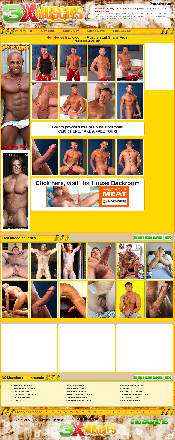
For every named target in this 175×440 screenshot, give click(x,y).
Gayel (126, 388)
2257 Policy (23, 419)
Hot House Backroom (65, 37)
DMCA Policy (41, 419)
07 (83, 412)
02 (53, 412)
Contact (58, 419)
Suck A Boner (22, 385)
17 (142, 412)
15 (130, 412)
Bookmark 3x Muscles (154, 237)
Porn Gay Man (78, 397)
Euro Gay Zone (132, 391)
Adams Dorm (130, 397)
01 (47, 412)
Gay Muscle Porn (42, 13)
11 (107, 412)
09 (95, 412)
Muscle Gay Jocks (80, 394)
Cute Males (21, 391)
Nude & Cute (75, 385)
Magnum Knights (79, 400)
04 (65, 412)
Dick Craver (21, 397)
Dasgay (18, 400)
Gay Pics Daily (77, 388)
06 (77, 412)
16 (136, 412)
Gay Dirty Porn (77, 391)
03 (59, 412)
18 (148, 412)
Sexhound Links (24, 388)
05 (71, 412)
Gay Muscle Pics (24, 394)
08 (89, 412)
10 (101, 412)
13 (118, 412)
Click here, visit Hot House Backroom (88, 183)
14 (124, 412)
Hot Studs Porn (133, 385)
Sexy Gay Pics (131, 400)
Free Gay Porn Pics (135, 394)
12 (112, 412)
